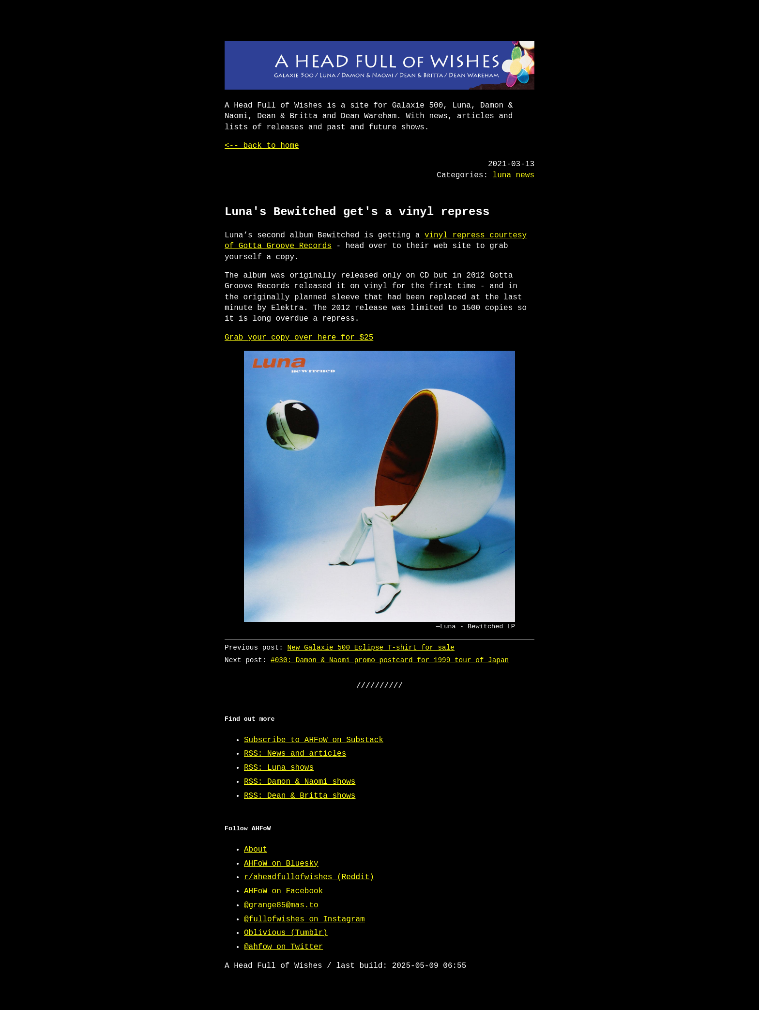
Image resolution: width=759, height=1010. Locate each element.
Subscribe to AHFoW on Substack (313, 740)
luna (502, 175)
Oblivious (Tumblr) (286, 933)
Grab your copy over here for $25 (299, 337)
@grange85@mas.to (281, 905)
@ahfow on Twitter (283, 947)
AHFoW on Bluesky (281, 863)
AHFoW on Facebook (283, 891)
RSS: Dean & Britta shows (299, 796)
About (255, 849)
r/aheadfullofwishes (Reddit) (309, 877)
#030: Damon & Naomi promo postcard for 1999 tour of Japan (390, 660)
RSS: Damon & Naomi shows (299, 782)
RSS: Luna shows (279, 767)
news (525, 175)
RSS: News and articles (295, 753)
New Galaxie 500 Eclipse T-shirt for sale (371, 647)
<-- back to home (262, 145)
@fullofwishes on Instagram (304, 919)
